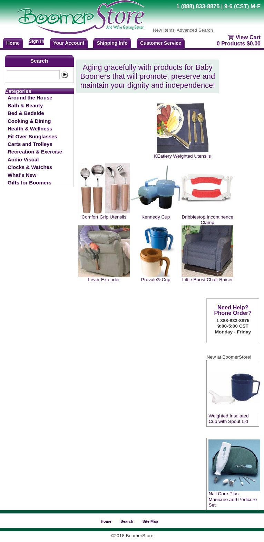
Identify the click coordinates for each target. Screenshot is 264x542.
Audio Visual (23, 159)
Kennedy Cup (155, 217)
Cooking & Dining (29, 121)
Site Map (150, 521)
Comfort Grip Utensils (103, 217)
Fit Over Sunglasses (32, 136)
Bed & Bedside (26, 113)
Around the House (30, 97)
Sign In (36, 41)
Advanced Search (195, 30)
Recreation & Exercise (35, 152)
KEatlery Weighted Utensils (182, 156)
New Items (164, 30)
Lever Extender (104, 279)
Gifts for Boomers (29, 182)
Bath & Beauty (25, 105)
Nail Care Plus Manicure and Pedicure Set (232, 499)
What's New (22, 175)
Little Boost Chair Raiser (207, 279)
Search (39, 61)
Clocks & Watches (30, 167)
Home (106, 521)
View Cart (248, 37)
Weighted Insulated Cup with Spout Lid (228, 418)
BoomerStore (81, 17)
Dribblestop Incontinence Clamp (207, 219)
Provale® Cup (155, 279)
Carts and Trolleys (30, 144)
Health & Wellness (30, 128)
